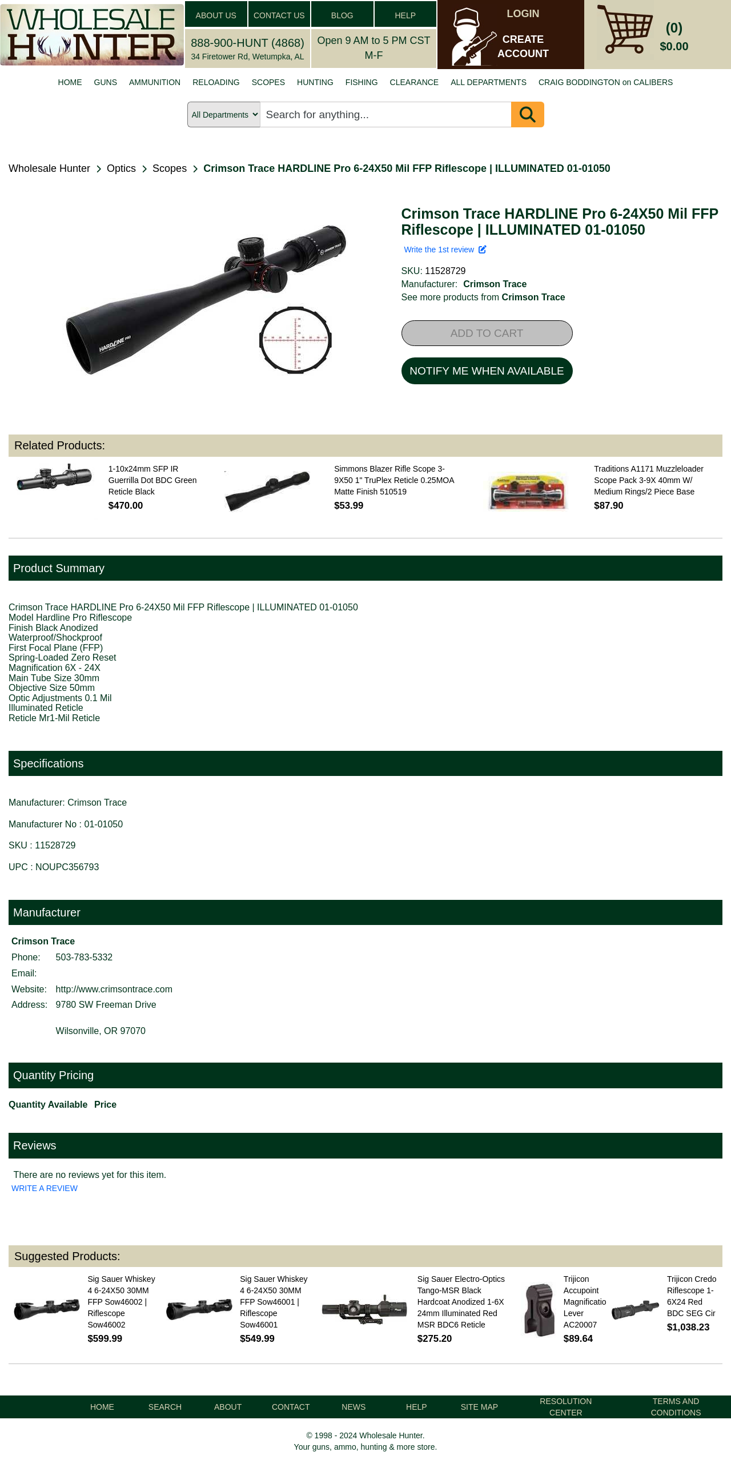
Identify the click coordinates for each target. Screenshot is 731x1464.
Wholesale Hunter (49, 168)
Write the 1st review (445, 249)
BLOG (342, 15)
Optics (121, 168)
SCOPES (268, 82)
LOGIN (523, 13)
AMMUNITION (154, 82)
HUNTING (315, 82)
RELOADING (215, 82)
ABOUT (228, 1406)
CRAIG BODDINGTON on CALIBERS (606, 82)
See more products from (483, 297)
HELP (405, 15)
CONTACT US (279, 15)
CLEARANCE (414, 82)
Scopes (169, 168)
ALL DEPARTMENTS (489, 82)
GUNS (105, 82)
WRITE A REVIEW (44, 1188)
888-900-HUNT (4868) (247, 43)
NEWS (354, 1406)
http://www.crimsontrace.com (114, 989)
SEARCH (165, 1406)
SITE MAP (479, 1406)
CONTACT (291, 1406)
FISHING (362, 82)
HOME (70, 82)
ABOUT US (216, 15)
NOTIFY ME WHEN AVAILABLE (486, 371)
